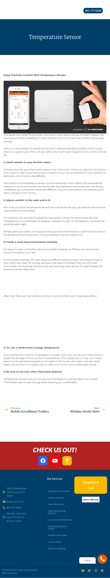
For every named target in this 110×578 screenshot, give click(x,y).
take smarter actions (54, 138)
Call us (87, 560)
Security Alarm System (59, 491)
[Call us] (102, 559)
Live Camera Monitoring (60, 519)
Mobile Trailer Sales (57, 535)
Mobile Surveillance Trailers (57, 527)
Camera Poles (54, 541)
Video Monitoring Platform (56, 511)
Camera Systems (56, 497)
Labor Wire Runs (56, 504)
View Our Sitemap (57, 548)
